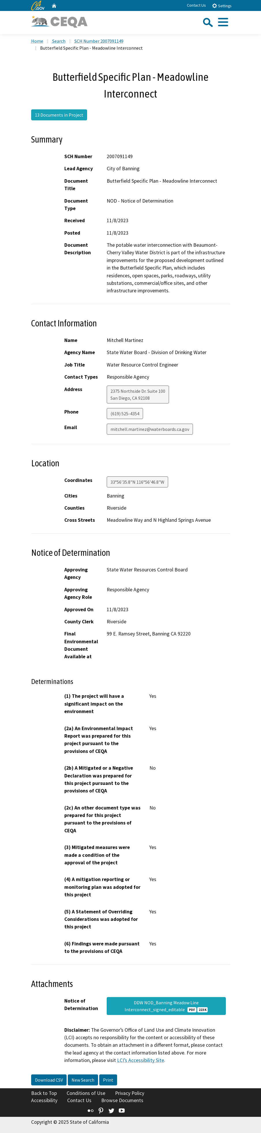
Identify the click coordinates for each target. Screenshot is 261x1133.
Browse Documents (122, 1100)
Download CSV (49, 1080)
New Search (83, 1080)
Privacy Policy (129, 1093)
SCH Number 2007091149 (98, 41)
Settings (221, 5)
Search (58, 41)
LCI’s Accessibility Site (140, 1060)
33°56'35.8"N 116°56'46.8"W (137, 482)
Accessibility (44, 1100)
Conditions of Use (86, 1093)
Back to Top (44, 1093)
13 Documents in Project (59, 115)
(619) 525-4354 (124, 413)
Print (108, 1080)
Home (37, 41)
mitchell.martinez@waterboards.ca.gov (149, 429)
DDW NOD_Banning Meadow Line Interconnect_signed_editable (166, 1006)
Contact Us (196, 5)
